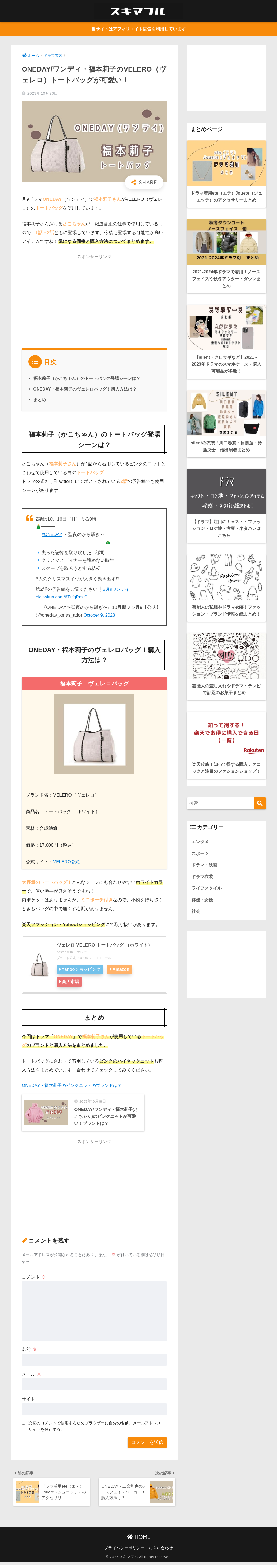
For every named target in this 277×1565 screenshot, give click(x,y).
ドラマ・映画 (205, 888)
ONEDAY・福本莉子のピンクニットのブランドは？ (74, 1085)
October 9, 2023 (99, 615)
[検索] (260, 826)
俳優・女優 (203, 924)
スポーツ (201, 876)
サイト (28, 1399)
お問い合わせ (161, 1550)
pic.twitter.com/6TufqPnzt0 (62, 597)
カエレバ (80, 953)
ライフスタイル (207, 912)
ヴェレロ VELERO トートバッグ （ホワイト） (107, 945)
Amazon (122, 969)
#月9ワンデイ (117, 589)
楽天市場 (70, 981)
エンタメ (201, 864)
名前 (29, 1350)
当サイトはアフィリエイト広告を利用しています (138, 28)
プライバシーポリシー (124, 1550)
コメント (34, 1277)
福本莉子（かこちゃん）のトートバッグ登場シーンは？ (86, 378)
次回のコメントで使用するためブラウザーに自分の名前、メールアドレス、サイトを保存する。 (96, 1426)
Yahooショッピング (81, 969)
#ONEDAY (52, 534)
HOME (139, 1539)
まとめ (39, 399)
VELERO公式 (67, 862)
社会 (196, 936)
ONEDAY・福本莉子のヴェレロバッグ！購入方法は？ (85, 389)
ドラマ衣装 (203, 900)
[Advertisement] (94, 300)
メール (31, 1374)
